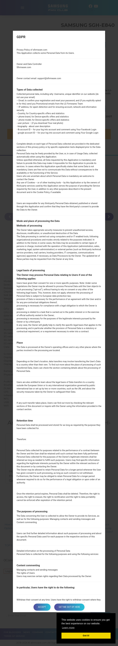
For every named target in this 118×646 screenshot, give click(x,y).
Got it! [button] (86, 635)
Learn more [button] (68, 627)
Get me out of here (69, 607)
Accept (42, 607)
